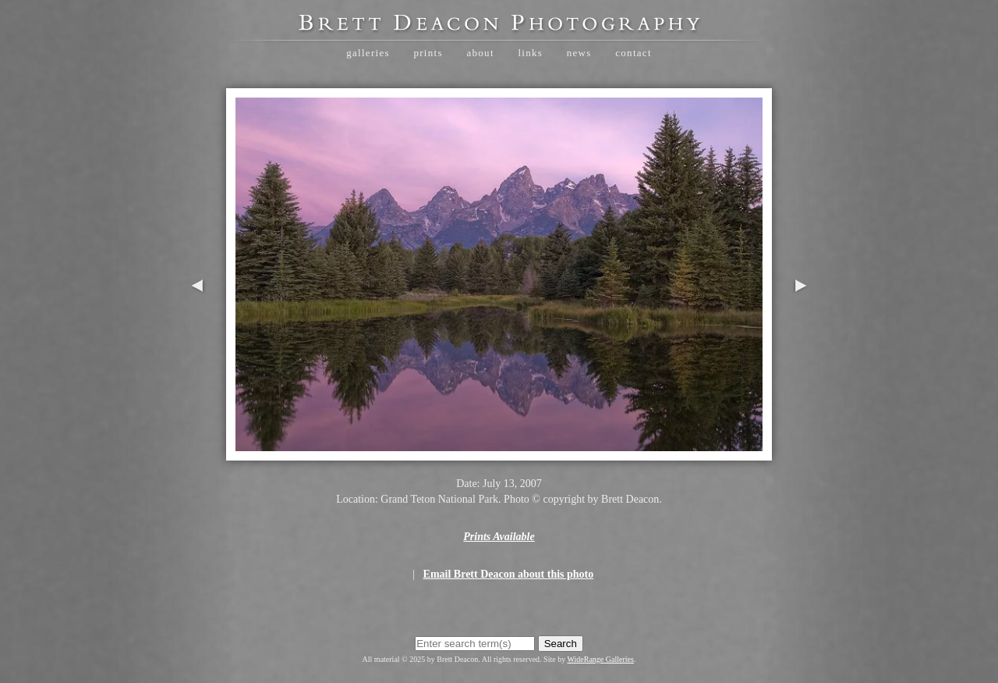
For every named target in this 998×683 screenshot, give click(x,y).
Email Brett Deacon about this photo (508, 574)
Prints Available (498, 536)
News (579, 53)
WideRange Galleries (601, 659)
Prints (427, 53)
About (480, 53)
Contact (633, 53)
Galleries (368, 53)
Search (560, 643)
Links (530, 53)
